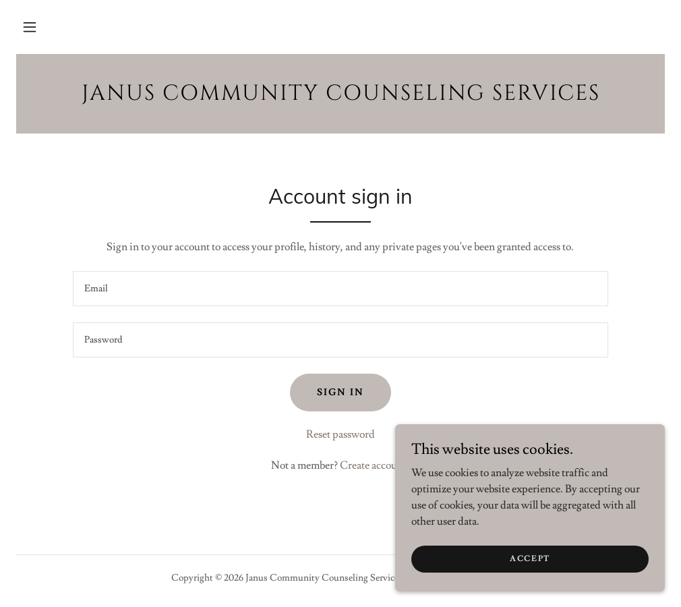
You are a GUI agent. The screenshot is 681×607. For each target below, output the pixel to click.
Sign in (340, 392)
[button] (29, 26)
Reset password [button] (340, 434)
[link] (340, 96)
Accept (530, 559)
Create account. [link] (374, 465)
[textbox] (340, 288)
